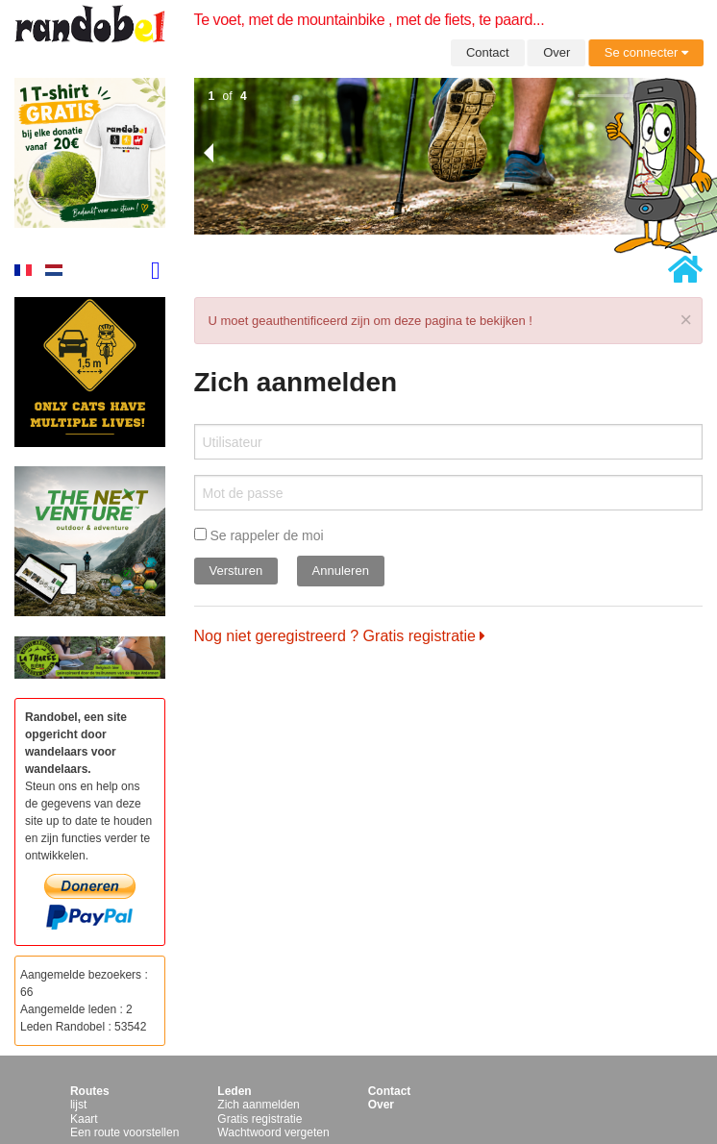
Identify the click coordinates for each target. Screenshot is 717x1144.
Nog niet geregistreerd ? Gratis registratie (340, 636)
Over (556, 52)
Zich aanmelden (258, 1104)
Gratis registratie (259, 1119)
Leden (234, 1091)
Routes (90, 1091)
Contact (487, 52)
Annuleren (340, 570)
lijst (78, 1104)
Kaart (84, 1119)
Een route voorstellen (124, 1132)
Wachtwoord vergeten (273, 1132)
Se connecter (646, 52)
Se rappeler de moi (259, 535)
